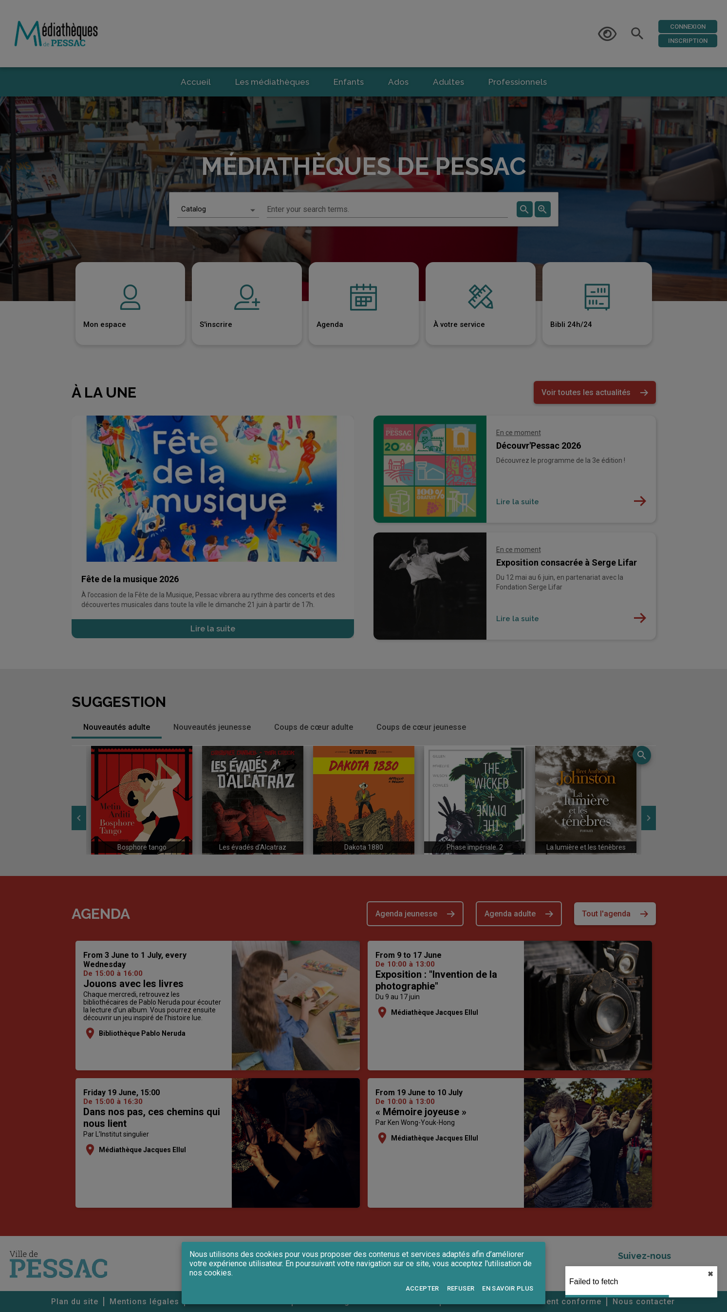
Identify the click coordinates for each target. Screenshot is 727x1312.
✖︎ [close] (710, 1274)
